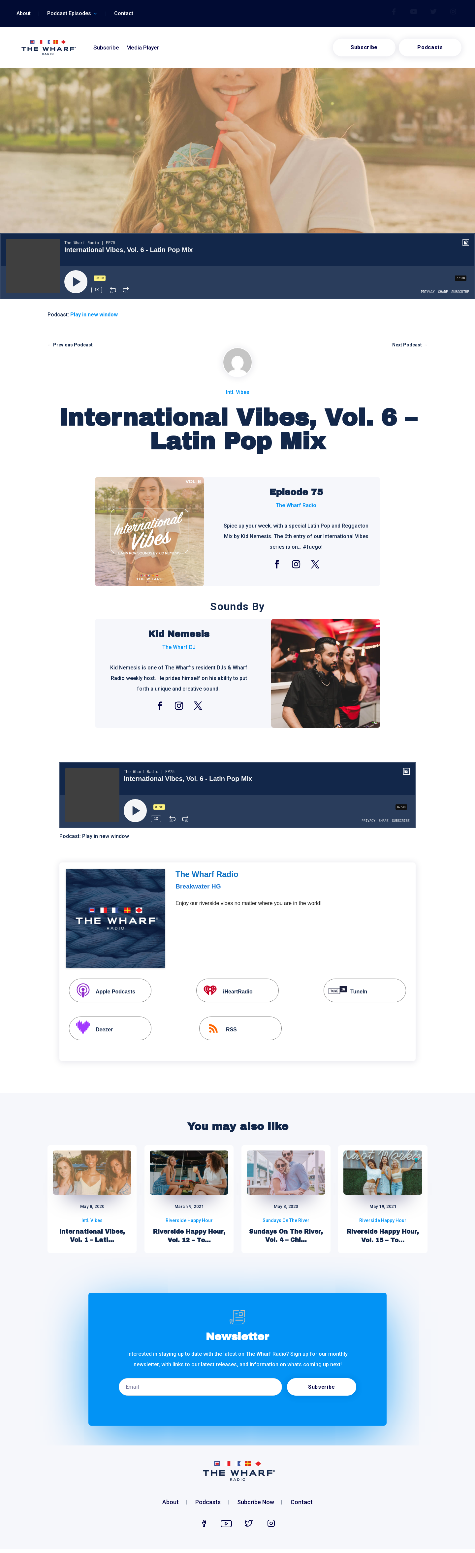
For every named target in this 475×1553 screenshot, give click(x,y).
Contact (123, 13)
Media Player (142, 47)
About (23, 13)
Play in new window (94, 314)
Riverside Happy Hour (189, 1220)
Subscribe (106, 47)
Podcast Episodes (69, 13)
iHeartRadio (225, 991)
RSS (219, 1029)
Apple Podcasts (103, 991)
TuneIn (346, 991)
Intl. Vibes (237, 392)
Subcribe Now (255, 1502)
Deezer (92, 1029)
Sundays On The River (286, 1220)
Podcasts (430, 47)
